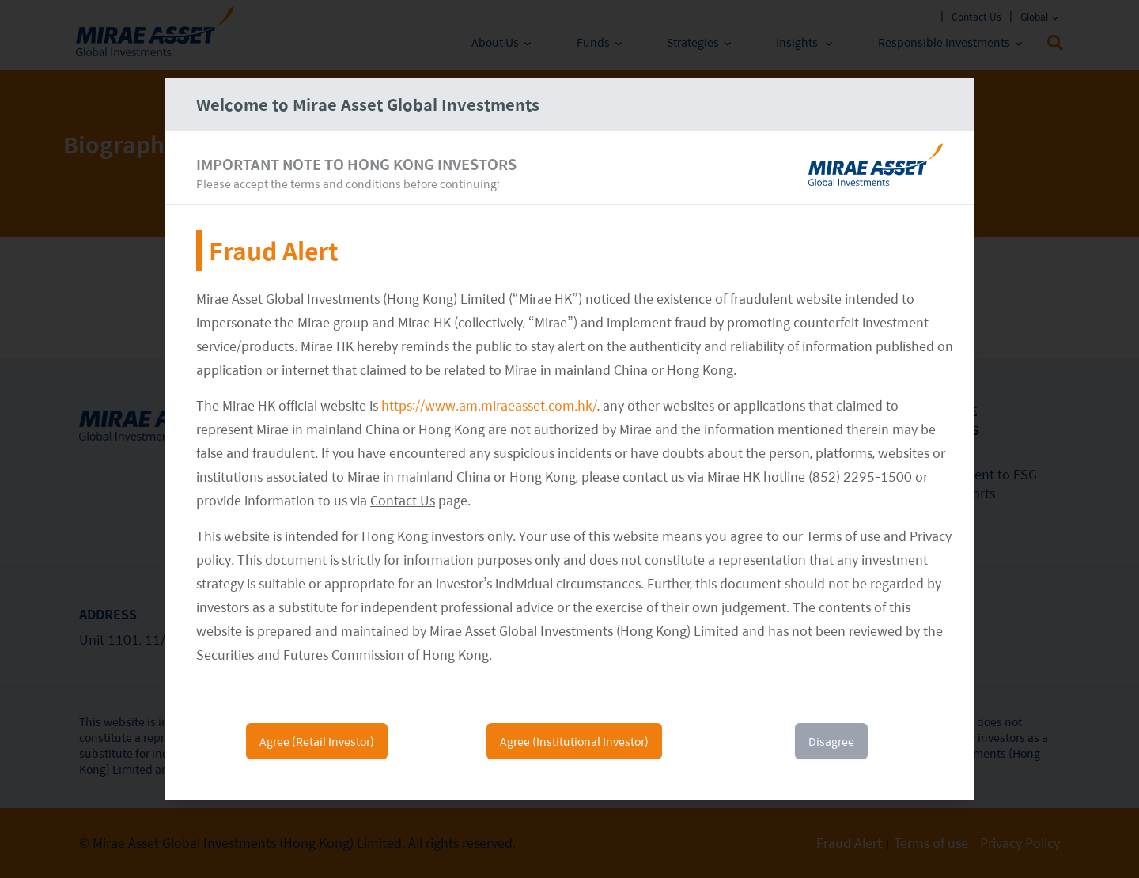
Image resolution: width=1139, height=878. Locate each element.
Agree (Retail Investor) (316, 741)
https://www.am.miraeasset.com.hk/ (489, 405)
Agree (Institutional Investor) (574, 741)
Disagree (831, 741)
